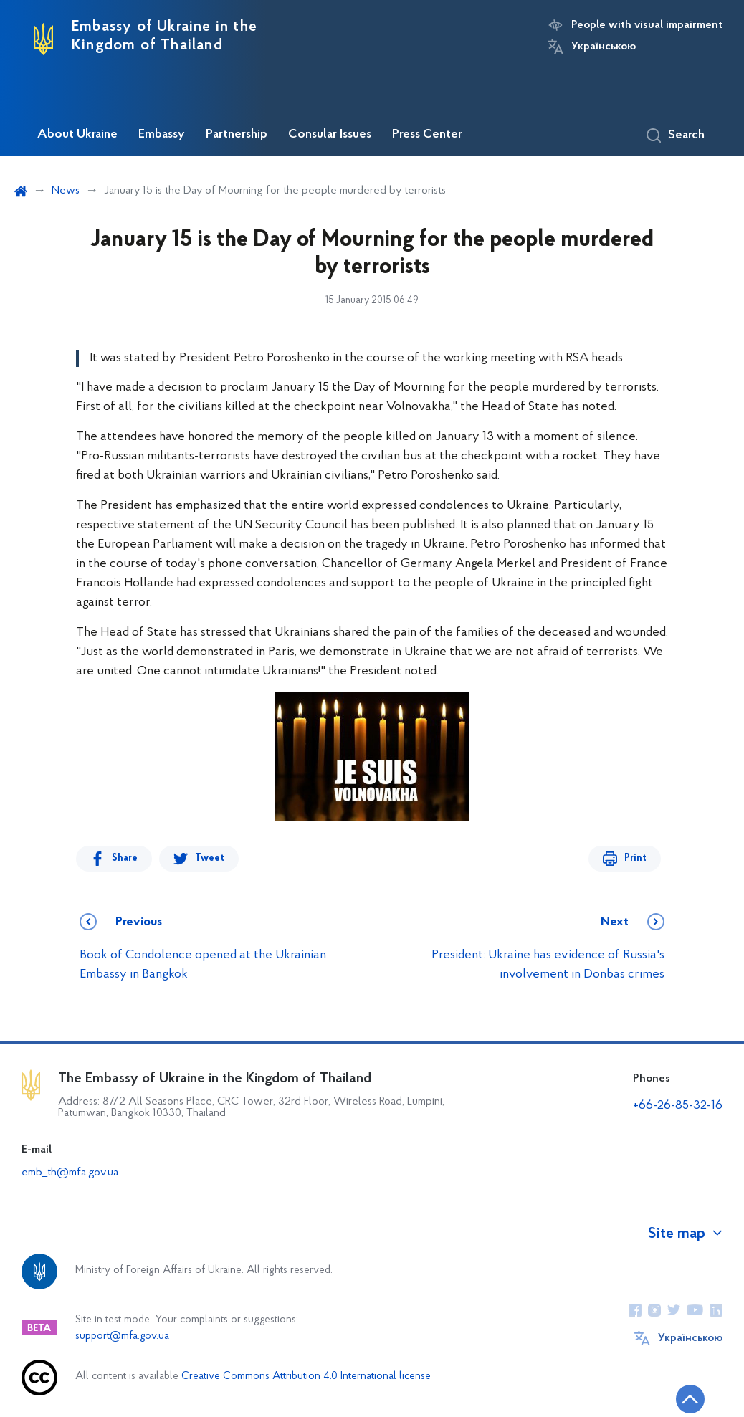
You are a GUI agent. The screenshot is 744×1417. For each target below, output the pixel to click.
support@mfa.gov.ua (122, 1336)
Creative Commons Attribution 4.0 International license (306, 1376)
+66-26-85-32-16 (677, 1105)
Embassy (161, 134)
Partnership (236, 134)
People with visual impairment (646, 25)
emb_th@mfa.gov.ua (70, 1172)
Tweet (209, 858)
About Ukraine (77, 134)
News (66, 190)
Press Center (427, 134)
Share (125, 858)
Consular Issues (329, 134)
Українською (603, 46)
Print (635, 858)
